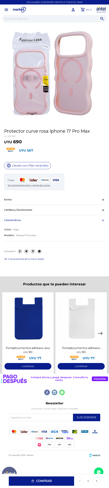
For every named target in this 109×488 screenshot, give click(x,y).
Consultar (100, 378)
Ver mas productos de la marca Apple (24, 258)
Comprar (44, 481)
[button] (100, 333)
